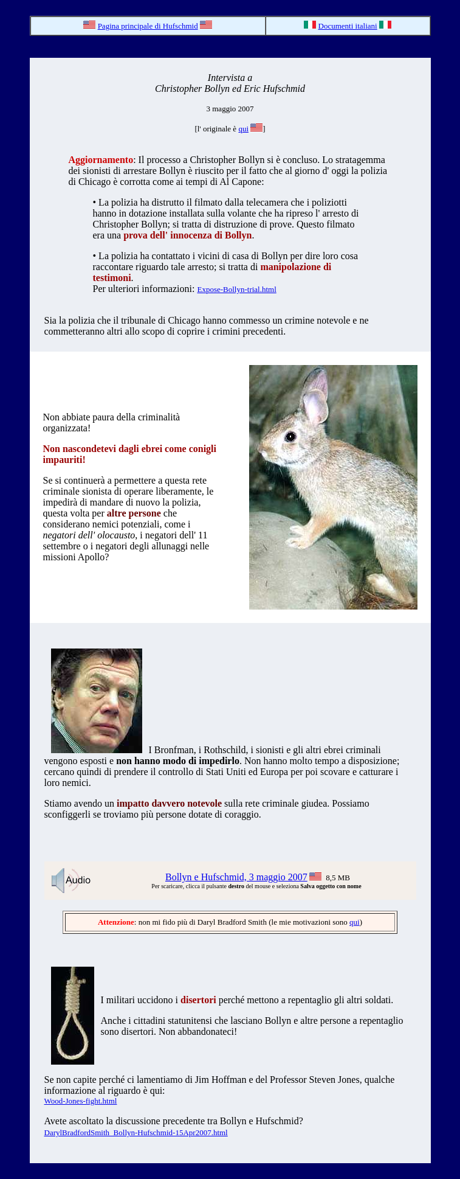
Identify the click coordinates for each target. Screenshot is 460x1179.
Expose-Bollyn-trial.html (236, 289)
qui (243, 128)
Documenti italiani (347, 25)
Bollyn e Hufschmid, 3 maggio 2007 (236, 877)
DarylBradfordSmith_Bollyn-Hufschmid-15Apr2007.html (136, 1132)
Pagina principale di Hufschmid (148, 25)
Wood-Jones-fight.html (80, 1100)
